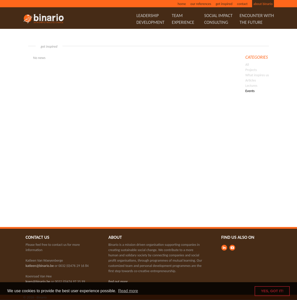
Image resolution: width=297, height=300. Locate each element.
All (247, 64)
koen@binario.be (38, 281)
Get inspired (224, 4)
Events (250, 91)
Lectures (251, 86)
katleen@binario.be (40, 266)
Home (182, 4)
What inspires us (257, 75)
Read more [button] (128, 291)
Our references (200, 4)
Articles (250, 80)
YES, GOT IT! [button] (272, 291)
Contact (242, 4)
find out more (118, 281)
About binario (263, 4)
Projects (251, 70)
